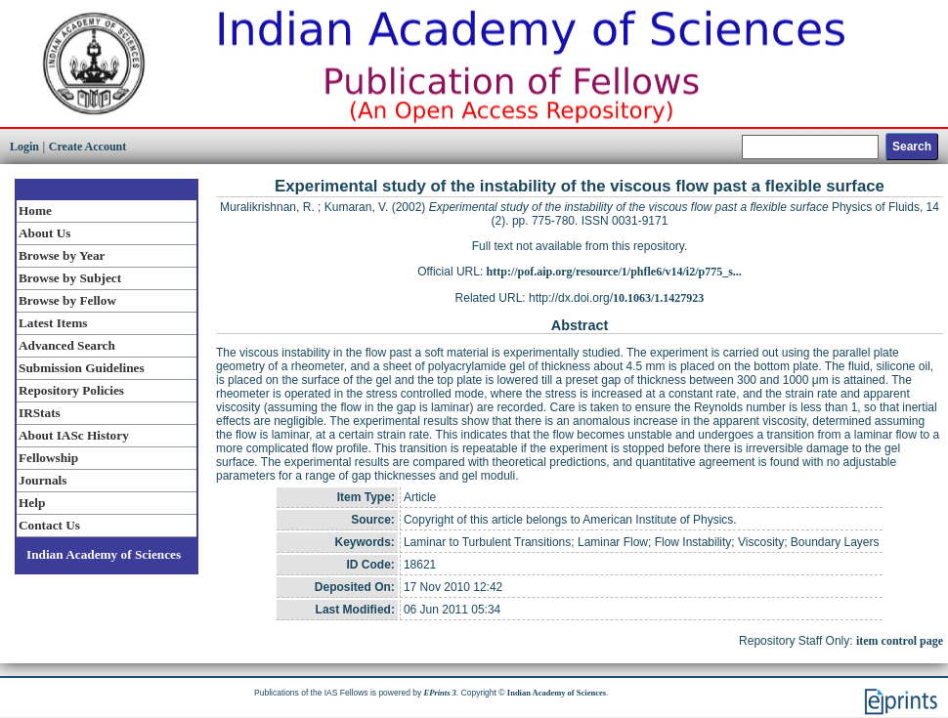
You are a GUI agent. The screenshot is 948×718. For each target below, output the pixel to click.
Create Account (87, 146)
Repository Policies (71, 390)
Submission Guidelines (82, 367)
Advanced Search (67, 345)
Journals (42, 480)
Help (32, 502)
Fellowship (48, 457)
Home (35, 210)
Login (24, 146)
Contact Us (49, 525)
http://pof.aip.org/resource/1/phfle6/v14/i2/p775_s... (614, 271)
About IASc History (74, 435)
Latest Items (53, 323)
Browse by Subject (70, 278)
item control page (899, 641)
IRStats (40, 412)
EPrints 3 (440, 692)
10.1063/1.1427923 (658, 298)
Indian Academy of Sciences (103, 554)
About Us (44, 233)
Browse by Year (62, 255)
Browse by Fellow (67, 300)
